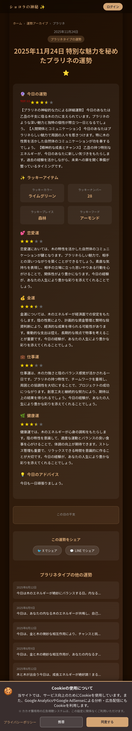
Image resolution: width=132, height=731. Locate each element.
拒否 (61, 722)
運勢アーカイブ (37, 23)
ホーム (17, 23)
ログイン (113, 6)
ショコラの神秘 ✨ (27, 7)
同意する (107, 722)
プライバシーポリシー (20, 722)
